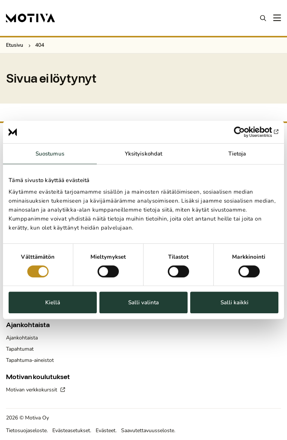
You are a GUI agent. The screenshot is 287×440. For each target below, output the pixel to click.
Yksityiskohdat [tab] (143, 153)
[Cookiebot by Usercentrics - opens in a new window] (245, 132)
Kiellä (52, 302)
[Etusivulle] (30, 17)
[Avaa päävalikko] (276, 17)
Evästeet (105, 430)
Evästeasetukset (71, 430)
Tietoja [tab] (237, 153)
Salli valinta (143, 302)
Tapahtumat (20, 349)
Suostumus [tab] (50, 153)
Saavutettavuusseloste (147, 430)
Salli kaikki (234, 302)
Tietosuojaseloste (26, 430)
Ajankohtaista (22, 337)
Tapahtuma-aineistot (30, 360)
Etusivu (14, 45)
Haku (263, 18)
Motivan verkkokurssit (32, 389)
